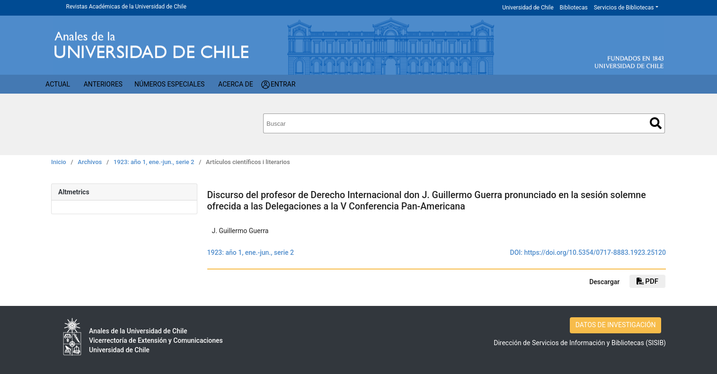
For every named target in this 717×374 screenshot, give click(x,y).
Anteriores (103, 84)
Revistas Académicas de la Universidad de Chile (126, 6)
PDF (647, 281)
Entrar (283, 84)
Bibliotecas (574, 7)
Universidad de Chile (527, 7)
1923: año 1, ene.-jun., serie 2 (154, 161)
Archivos (90, 161)
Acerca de (235, 84)
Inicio (58, 161)
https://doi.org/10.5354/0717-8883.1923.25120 (595, 252)
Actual (57, 84)
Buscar (656, 123)
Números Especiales (169, 84)
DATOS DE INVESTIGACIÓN (615, 325)
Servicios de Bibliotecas (624, 7)
